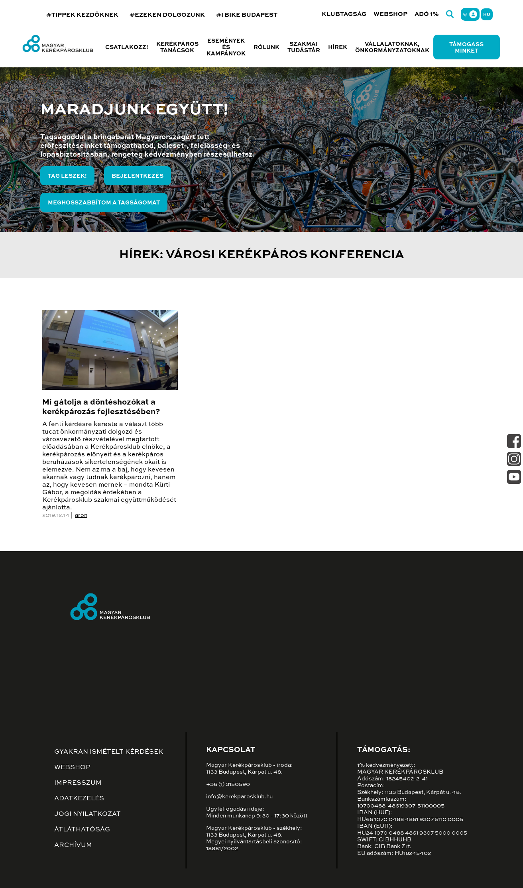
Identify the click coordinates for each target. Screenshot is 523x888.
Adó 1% (427, 14)
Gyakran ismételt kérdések (108, 752)
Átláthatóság (82, 830)
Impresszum (78, 783)
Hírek (337, 47)
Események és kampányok (226, 47)
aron (81, 515)
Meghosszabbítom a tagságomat (104, 203)
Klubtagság (344, 14)
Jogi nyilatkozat (87, 814)
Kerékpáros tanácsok (177, 47)
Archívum (73, 845)
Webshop (390, 14)
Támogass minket (466, 48)
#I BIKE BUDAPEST (246, 15)
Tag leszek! (67, 176)
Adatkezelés (79, 799)
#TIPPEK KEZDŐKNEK (82, 15)
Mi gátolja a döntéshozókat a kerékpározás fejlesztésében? (101, 407)
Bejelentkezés (137, 176)
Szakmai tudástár (303, 47)
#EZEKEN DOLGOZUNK (167, 15)
